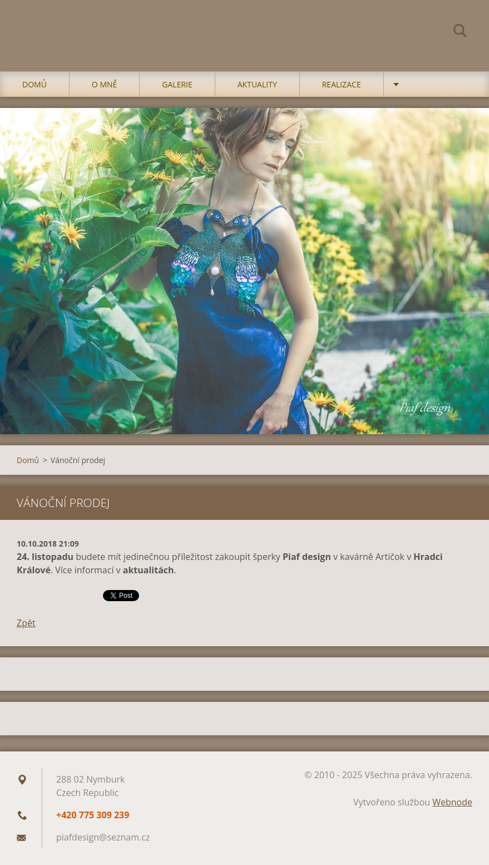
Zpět (26, 623)
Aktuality (257, 84)
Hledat (460, 32)
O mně (104, 84)
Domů (34, 84)
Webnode (452, 802)
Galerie (177, 84)
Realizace (341, 84)
